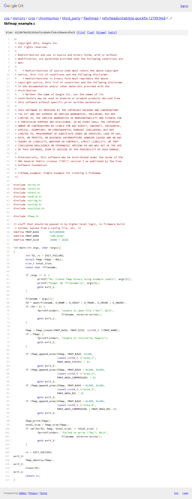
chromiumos (48, 18)
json (185, 493)
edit (113, 32)
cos (7, 18)
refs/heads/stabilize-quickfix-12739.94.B (134, 18)
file (81, 32)
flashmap (91, 18)
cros (31, 18)
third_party (71, 18)
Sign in (184, 6)
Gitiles (22, 493)
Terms (43, 493)
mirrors (19, 18)
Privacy (32, 493)
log (90, 32)
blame (101, 32)
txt (176, 493)
